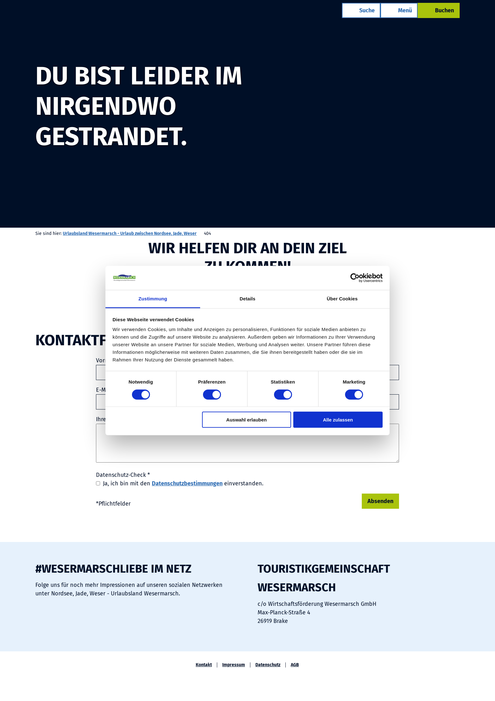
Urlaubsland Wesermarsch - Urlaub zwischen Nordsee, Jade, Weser (130, 233)
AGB (295, 664)
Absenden (380, 501)
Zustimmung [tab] (153, 298)
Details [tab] (247, 298)
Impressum (233, 664)
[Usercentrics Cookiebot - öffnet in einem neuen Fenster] (355, 278)
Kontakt (204, 664)
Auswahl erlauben (246, 419)
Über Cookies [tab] (342, 298)
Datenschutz (267, 664)
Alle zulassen (338, 419)
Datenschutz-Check (123, 474)
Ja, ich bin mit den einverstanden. (183, 483)
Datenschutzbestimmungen (187, 483)
